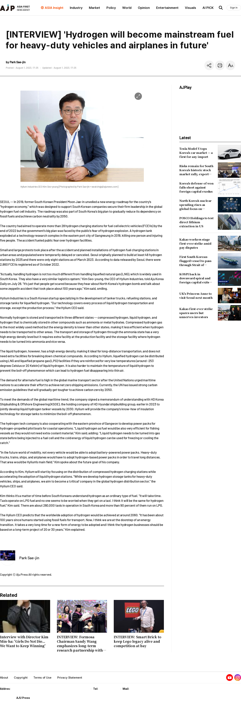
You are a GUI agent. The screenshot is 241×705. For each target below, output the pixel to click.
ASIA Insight (54, 8)
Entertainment (167, 8)
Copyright (21, 677)
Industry (76, 8)
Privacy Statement (69, 677)
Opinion (144, 8)
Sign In (234, 7)
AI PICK (208, 8)
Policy (111, 8)
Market (94, 8)
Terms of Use (42, 677)
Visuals (190, 8)
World (126, 8)
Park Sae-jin (29, 557)
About (4, 677)
